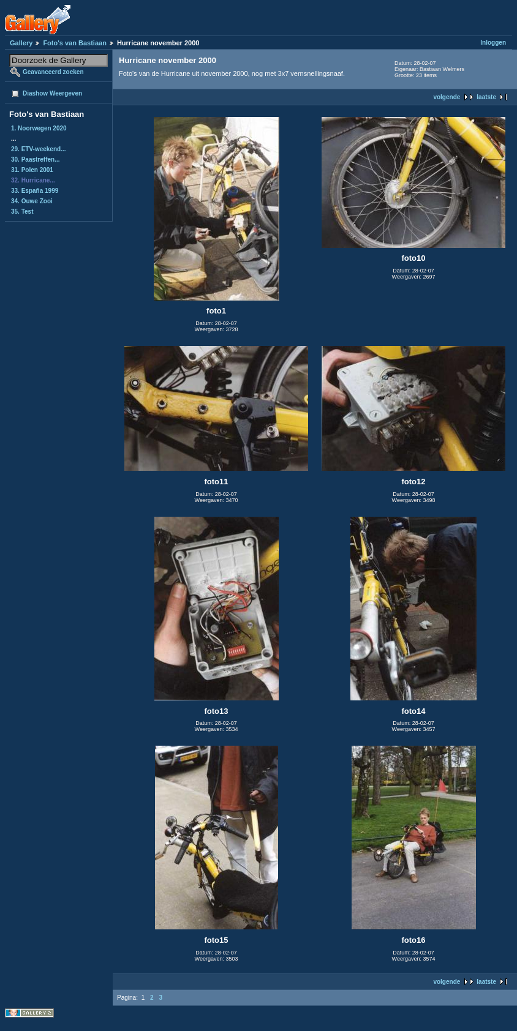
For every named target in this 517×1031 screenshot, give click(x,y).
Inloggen (493, 42)
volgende (446, 97)
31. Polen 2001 (32, 170)
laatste (486, 97)
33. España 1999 (34, 190)
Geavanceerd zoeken (53, 72)
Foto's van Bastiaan (74, 43)
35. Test (22, 211)
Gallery (21, 43)
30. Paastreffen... (35, 159)
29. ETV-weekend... (38, 149)
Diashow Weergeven (52, 93)
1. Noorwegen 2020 (39, 128)
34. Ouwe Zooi (32, 201)
